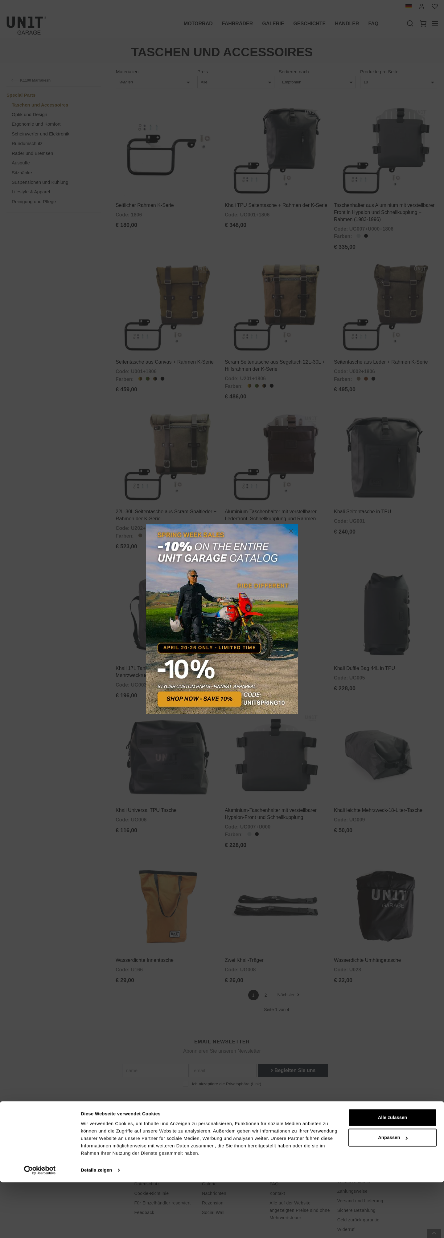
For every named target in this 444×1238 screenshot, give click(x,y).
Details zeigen (96, 1225)
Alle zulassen (392, 1173)
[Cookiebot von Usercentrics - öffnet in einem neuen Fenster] (40, 1226)
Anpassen (393, 1193)
